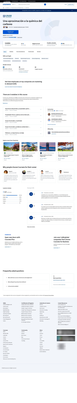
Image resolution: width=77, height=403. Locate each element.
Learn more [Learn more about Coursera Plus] (8, 246)
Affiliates (41, 348)
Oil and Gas (25, 61)
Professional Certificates (7, 342)
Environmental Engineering (8, 58)
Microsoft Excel (6, 315)
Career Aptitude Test (62, 304)
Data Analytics (5, 308)
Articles (41, 344)
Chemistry (27, 7)
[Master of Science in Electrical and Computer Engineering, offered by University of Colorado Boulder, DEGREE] (65, 156)
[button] (65, 4)
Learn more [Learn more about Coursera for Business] (57, 247)
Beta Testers (23, 335)
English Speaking (6, 311)
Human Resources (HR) (44, 317)
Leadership (5, 335)
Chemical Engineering (36, 58)
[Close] (72, 10)
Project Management (7, 319)
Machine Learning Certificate (26, 317)
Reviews (39, 51)
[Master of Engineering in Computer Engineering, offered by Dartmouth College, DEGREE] (11, 156)
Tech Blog (23, 340)
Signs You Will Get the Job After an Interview (64, 322)
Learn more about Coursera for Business (13, 86)
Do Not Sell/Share (43, 351)
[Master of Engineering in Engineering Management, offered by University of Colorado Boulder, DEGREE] (29, 156)
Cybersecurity (5, 306)
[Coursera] (7, 4)
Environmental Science (16, 61)
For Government (6, 349)
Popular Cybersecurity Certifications (64, 317)
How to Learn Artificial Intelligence (64, 316)
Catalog (4, 339)
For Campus (5, 351)
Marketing (41, 320)
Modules (11, 51)
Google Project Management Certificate (28, 310)
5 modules (7, 43)
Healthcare (42, 315)
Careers (4, 337)
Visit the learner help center (59, 280)
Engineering (42, 311)
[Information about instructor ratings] (54, 110)
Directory (41, 346)
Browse (7, 7)
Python (4, 320)
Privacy (41, 337)
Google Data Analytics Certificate (27, 306)
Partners (22, 333)
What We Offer (5, 333)
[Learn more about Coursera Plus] (19, 37)
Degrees (4, 346)
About (5, 51)
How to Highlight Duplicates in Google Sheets (64, 313)
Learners (23, 331)
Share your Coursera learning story (9, 358)
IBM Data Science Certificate (26, 315)
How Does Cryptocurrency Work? (64, 311)
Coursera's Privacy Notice (49, 295)
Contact (41, 342)
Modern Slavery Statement (44, 349)
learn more (63, 284)
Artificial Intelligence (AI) (7, 304)
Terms (41, 335)
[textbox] (32, 4)
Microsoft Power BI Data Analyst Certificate (27, 319)
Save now (49, 10)
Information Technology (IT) (45, 319)
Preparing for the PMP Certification (64, 319)
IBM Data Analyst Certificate (26, 313)
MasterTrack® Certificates (8, 344)
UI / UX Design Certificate (25, 322)
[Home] (3, 8)
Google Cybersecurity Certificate (27, 304)
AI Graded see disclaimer (23, 72)
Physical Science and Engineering (17, 7)
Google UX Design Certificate (26, 311)
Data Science (42, 308)
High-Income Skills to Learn (63, 309)
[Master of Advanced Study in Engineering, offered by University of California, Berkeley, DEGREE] (47, 156)
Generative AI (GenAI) (7, 313)
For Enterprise (5, 348)
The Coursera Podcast (25, 339)
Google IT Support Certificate (26, 308)
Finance (41, 313)
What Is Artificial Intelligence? (63, 324)
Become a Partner (6, 353)
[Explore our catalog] (14, 4)
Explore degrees (33, 245)
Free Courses (5, 357)
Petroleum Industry (6, 61)
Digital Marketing (6, 310)
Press (41, 331)
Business (41, 304)
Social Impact (5, 355)
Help (40, 339)
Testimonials (31, 51)
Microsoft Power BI (6, 317)
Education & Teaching (43, 310)
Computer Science (43, 306)
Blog (22, 337)
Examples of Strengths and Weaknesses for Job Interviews (65, 307)
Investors (41, 333)
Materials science (45, 58)
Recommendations (21, 51)
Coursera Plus (5, 340)
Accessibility (42, 340)
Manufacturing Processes (25, 58)
